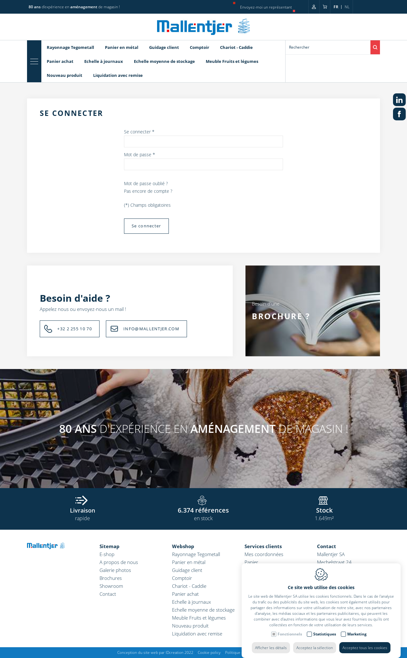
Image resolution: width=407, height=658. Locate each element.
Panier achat (60, 61)
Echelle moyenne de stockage (164, 61)
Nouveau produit (64, 75)
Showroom (111, 586)
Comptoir (199, 47)
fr (336, 7)
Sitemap (110, 546)
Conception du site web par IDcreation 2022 (155, 652)
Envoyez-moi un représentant (266, 7)
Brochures (111, 578)
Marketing (357, 627)
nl (347, 7)
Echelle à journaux (103, 61)
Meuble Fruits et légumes (232, 61)
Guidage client (164, 47)
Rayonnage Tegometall (70, 47)
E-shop (107, 554)
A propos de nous (119, 562)
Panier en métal (121, 47)
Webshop (183, 546)
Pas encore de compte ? (148, 191)
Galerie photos (115, 570)
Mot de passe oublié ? (146, 183)
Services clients (263, 546)
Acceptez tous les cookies (364, 641)
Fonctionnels (290, 627)
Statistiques (324, 627)
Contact (108, 594)
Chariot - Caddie (236, 47)
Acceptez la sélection (314, 641)
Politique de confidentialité (248, 652)
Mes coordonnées (264, 554)
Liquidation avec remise (118, 75)
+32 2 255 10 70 (74, 329)
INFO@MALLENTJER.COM (151, 329)
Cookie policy (209, 652)
